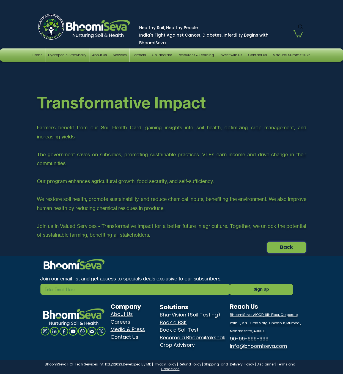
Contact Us (124, 337)
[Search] (300, 27)
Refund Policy (190, 364)
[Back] (286, 247)
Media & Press (128, 329)
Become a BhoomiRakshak (192, 337)
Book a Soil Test (179, 329)
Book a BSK (173, 322)
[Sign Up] (261, 289)
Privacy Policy (165, 364)
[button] (298, 33)
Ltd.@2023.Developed (123, 364)
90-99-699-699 (250, 338)
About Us (122, 314)
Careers (120, 321)
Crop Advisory (177, 345)
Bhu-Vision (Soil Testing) (190, 314)
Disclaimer (266, 364)
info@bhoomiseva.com (258, 346)
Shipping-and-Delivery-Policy (229, 364)
